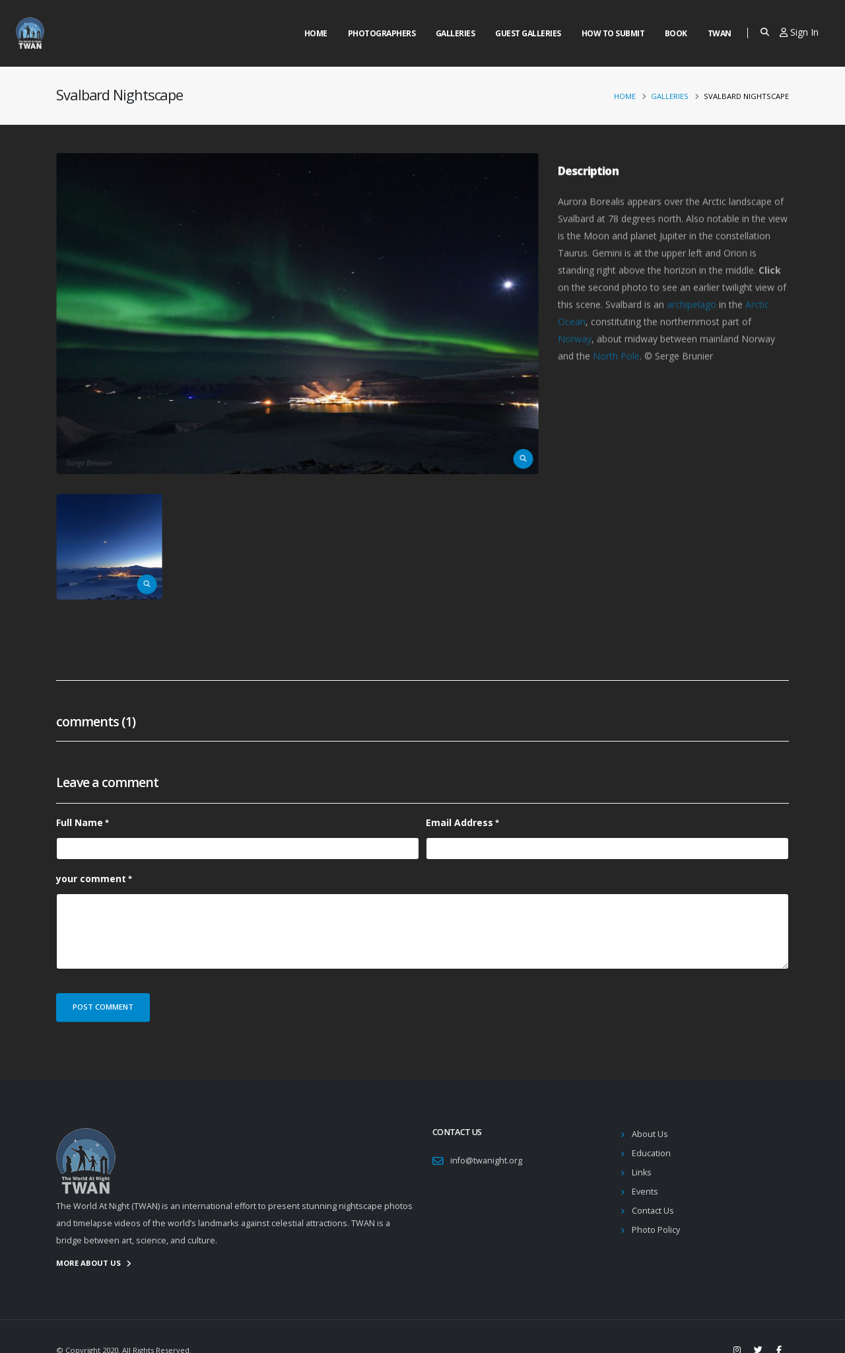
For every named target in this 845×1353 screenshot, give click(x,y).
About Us (650, 1134)
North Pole (616, 375)
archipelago (691, 324)
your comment (91, 878)
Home (315, 33)
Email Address (459, 822)
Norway (575, 358)
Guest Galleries (528, 33)
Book (676, 33)
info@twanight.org (486, 1160)
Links (642, 1172)
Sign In (799, 32)
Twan (719, 33)
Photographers (382, 33)
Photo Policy (656, 1229)
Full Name (79, 822)
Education (651, 1153)
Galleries (455, 33)
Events (645, 1191)
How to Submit (613, 33)
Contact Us (653, 1210)
